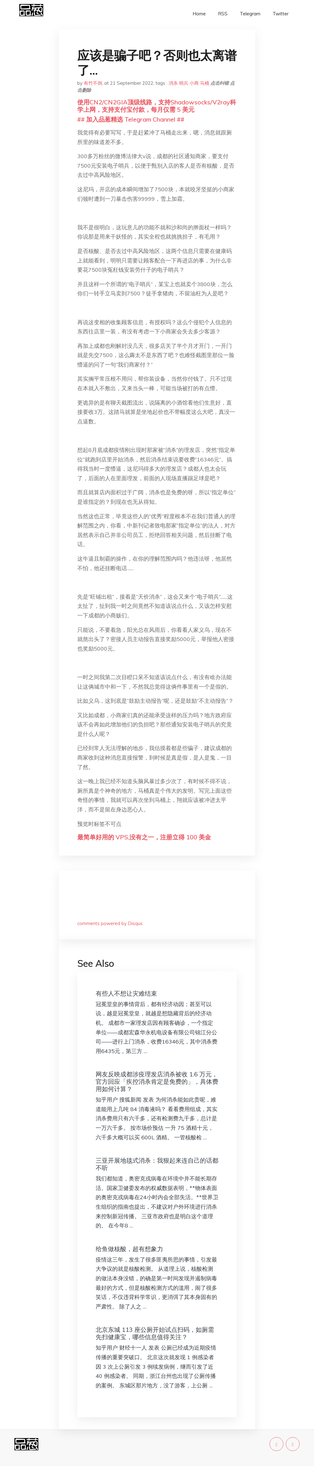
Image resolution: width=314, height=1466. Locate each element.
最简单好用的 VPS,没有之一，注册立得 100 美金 (144, 837)
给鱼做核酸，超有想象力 (129, 1249)
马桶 (204, 83)
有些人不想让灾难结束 (126, 993)
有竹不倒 (93, 83)
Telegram (250, 14)
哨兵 (183, 83)
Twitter (281, 14)
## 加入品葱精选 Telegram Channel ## (130, 119)
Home (199, 14)
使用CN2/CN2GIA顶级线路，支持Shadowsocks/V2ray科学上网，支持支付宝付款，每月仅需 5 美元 (156, 105)
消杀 (173, 83)
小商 (194, 83)
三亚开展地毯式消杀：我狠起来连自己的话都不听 (157, 1164)
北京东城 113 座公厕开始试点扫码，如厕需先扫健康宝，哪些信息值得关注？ (155, 1333)
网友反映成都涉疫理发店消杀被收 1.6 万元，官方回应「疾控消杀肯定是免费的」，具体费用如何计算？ (157, 1081)
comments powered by (110, 923)
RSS (223, 14)
